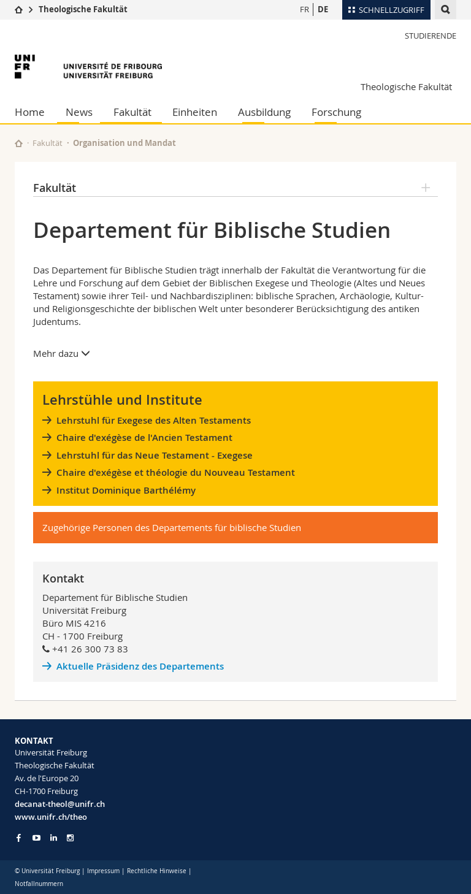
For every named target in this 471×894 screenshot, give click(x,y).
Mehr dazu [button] (61, 353)
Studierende (430, 35)
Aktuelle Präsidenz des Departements (141, 666)
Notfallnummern (39, 884)
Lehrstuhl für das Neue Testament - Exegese (154, 455)
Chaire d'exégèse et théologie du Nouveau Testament (175, 472)
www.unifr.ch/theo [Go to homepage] (51, 816)
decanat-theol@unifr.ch (60, 803)
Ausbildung (264, 112)
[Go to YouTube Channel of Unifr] (36, 838)
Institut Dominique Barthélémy (126, 490)
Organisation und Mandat (124, 142)
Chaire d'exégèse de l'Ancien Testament (144, 437)
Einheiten (194, 112)
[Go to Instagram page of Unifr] (70, 838)
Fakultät (132, 112)
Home (30, 112)
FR (304, 9)
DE (323, 9)
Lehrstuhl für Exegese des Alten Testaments (153, 420)
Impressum (103, 871)
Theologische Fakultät (83, 9)
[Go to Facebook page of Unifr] (19, 837)
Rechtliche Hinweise (156, 871)
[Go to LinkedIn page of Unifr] (53, 838)
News (79, 112)
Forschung (336, 112)
